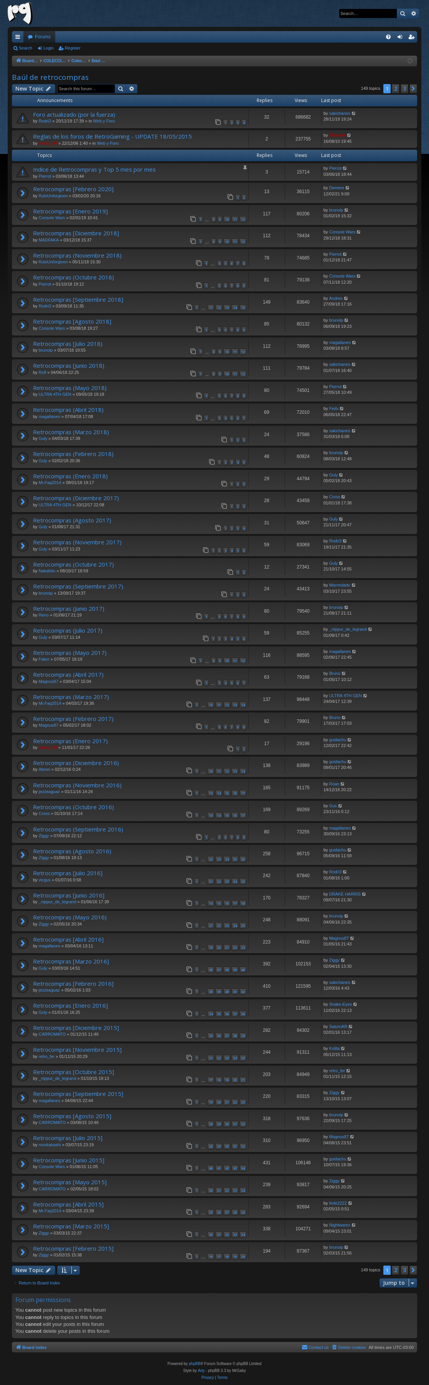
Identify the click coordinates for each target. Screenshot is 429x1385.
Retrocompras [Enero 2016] (70, 1005)
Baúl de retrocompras (50, 77)
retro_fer (47, 1056)
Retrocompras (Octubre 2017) (73, 564)
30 (227, 1124)
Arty (201, 1370)
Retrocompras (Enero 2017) (70, 741)
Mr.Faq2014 (50, 482)
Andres (336, 298)
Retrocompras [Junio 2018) (68, 365)
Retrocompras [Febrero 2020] (73, 189)
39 (235, 969)
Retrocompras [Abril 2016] (68, 939)
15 (243, 307)
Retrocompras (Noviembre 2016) (77, 785)
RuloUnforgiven (53, 195)
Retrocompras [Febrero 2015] (73, 1248)
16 (235, 793)
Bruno (334, 673)
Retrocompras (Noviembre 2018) (77, 255)
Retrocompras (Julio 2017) (67, 630)
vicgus (45, 880)
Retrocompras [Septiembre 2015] (78, 1093)
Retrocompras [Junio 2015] (68, 1160)
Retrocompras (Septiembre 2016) (78, 829)
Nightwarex (339, 1225)
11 (235, 219)
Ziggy (44, 835)
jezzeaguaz (49, 791)
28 (235, 1035)
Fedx (333, 408)
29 (243, 1035)
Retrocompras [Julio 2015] (67, 1138)
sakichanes (339, 113)
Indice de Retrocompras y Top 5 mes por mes (94, 169)
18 (243, 903)
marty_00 (48, 143)
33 (235, 1234)
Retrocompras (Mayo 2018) (70, 388)
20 (219, 947)
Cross (334, 496)
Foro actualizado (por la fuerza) (74, 114)
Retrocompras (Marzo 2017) (71, 697)
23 (219, 859)
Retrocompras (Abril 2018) (68, 409)
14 (235, 307)
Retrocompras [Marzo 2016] (71, 961)
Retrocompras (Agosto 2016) (72, 851)
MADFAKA (49, 240)
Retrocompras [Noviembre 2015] (77, 1049)
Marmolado (339, 585)
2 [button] (395, 88)
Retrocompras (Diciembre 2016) (76, 763)
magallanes (340, 342)
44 (243, 1168)
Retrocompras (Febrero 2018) (73, 454)
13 (227, 307)
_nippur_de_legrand (348, 629)
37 (219, 969)
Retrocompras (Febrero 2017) (73, 718)
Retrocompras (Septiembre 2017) (78, 586)
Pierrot (45, 176)
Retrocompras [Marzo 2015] (71, 1226)
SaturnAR (338, 1026)
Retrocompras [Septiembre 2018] (78, 299)
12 (243, 219)
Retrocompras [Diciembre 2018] (76, 233)
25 (235, 859)
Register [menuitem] (413, 38)
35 (219, 1013)
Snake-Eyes (340, 1004)
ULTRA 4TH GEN (55, 394)
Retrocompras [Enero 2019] (70, 211)
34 (211, 1013)
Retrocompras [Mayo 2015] (70, 1182)
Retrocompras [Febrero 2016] (73, 983)
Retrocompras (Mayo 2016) (70, 917)
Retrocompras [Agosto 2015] (72, 1116)
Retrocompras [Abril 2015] (68, 1204)
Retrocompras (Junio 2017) (68, 608)
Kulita (334, 1048)
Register (73, 48)
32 (243, 1124)
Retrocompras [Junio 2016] (68, 895)
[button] (413, 88)
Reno (44, 615)
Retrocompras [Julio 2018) (67, 343)
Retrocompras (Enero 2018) (70, 476)
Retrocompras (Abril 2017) (68, 674)
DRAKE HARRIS (345, 894)
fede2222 (338, 1203)
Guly (43, 438)
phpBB (194, 1364)
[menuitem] (388, 37)
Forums (43, 37)
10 (227, 219)
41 (235, 991)
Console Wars (52, 217)
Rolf (42, 372)
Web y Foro (104, 121)
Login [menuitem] (402, 38)
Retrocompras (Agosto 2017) (72, 520)
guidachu (337, 739)
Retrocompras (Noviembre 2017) (77, 542)
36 (211, 969)
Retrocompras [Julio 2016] (67, 873)
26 (243, 859)
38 (227, 969)
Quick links (19, 38)
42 (243, 991)
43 (235, 1168)
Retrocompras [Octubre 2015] (73, 1072)
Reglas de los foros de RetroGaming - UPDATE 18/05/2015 (112, 136)
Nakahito (47, 571)
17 (243, 793)
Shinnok (337, 135)
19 (211, 947)
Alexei (44, 769)
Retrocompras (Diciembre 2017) (76, 498)
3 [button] (404, 88)
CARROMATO (52, 1034)
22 (211, 859)
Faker (44, 659)
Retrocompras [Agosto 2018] (72, 321)
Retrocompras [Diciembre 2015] (76, 1027)
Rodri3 (45, 121)
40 (243, 969)
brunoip (336, 210)
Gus (333, 805)
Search (25, 48)
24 (227, 859)
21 (211, 881)
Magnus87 (48, 681)
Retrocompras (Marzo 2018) (71, 432)
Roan (334, 784)
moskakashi (50, 1144)
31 (235, 1124)
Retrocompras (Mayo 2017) (70, 652)
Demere (336, 187)
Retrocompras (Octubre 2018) (73, 277)
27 (227, 1035)
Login (48, 48)
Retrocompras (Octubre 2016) (73, 807)
